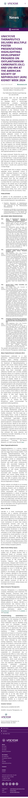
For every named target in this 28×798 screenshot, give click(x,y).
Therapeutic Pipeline (7, 758)
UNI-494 (4, 761)
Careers (4, 771)
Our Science (5, 754)
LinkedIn (22, 611)
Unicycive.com (5, 611)
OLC (3, 759)
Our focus (4, 748)
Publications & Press (6, 763)
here (24, 350)
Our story (4, 746)
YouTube (6, 612)
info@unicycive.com (6, 780)
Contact (4, 770)
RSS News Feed (6, 733)
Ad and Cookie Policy (15, 792)
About (3, 744)
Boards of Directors (6, 751)
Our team (4, 749)
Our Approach (5, 756)
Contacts (5, 731)
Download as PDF (22, 84)
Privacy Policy (13, 790)
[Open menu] (25, 3)
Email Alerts (5, 728)
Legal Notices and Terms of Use (17, 788)
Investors (14, 29)
